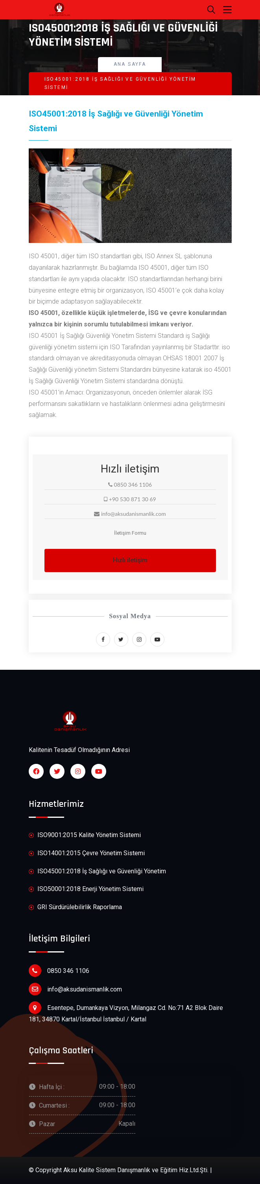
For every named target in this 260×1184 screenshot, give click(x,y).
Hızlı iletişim (130, 560)
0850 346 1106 (59, 970)
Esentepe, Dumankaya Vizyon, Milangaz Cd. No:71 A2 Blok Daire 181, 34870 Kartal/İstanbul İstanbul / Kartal (126, 1012)
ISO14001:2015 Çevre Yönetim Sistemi (87, 853)
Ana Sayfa (130, 64)
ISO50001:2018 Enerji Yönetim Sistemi (86, 889)
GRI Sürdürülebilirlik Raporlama (75, 907)
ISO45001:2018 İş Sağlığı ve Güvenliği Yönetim (97, 871)
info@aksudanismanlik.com (75, 989)
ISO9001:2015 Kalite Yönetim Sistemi (85, 835)
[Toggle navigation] (227, 10)
